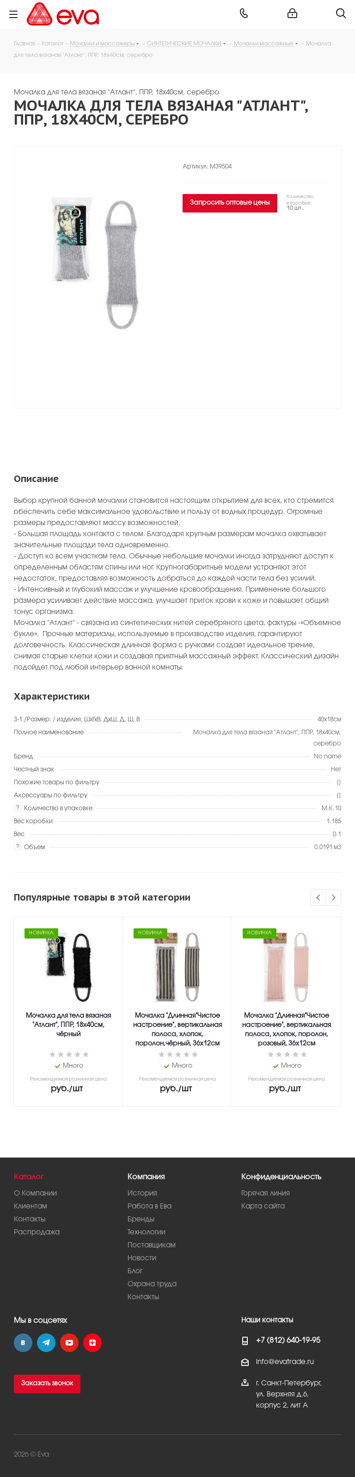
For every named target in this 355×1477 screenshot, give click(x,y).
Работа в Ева (149, 1206)
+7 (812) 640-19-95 (288, 1340)
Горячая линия (265, 1193)
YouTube (69, 1342)
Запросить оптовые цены (230, 203)
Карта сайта (263, 1206)
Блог (135, 1271)
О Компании (35, 1193)
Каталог (28, 1177)
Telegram (46, 1342)
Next (333, 898)
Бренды (141, 1219)
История (142, 1193)
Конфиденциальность (281, 1177)
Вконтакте (23, 1342)
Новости (142, 1258)
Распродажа (37, 1232)
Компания (146, 1177)
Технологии (146, 1232)
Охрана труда (152, 1284)
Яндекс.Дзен (92, 1342)
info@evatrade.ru (285, 1362)
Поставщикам (152, 1245)
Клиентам (30, 1206)
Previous (318, 898)
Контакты (29, 1219)
